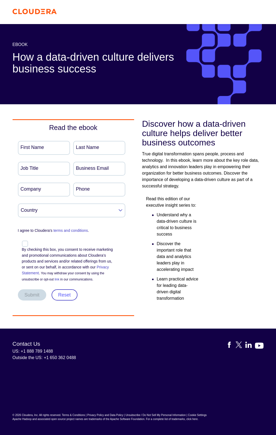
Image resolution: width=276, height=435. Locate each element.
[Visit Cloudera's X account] (240, 346)
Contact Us (26, 344)
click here (191, 419)
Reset (64, 295)
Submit (32, 295)
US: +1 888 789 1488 (33, 351)
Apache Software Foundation (127, 419)
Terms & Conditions (73, 415)
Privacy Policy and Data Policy (105, 415)
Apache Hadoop (22, 419)
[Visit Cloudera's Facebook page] (231, 346)
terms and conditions (70, 230)
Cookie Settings (197, 415)
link (57, 279)
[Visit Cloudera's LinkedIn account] (250, 346)
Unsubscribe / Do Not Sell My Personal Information (156, 415)
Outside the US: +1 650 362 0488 (44, 357)
